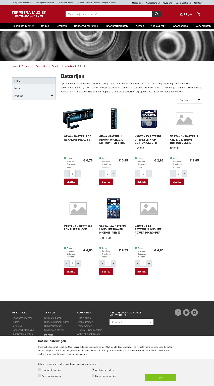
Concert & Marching (86, 26)
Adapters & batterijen (61, 65)
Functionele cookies (51, 369)
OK (160, 377)
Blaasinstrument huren (56, 321)
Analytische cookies (104, 369)
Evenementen (202, 26)
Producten (25, 65)
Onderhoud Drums (54, 330)
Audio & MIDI (158, 26)
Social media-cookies (105, 375)
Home (15, 65)
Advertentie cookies (51, 375)
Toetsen (139, 26)
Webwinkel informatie (88, 334)
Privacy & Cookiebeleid (89, 330)
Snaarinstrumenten (116, 26)
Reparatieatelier (53, 325)
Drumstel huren (53, 317)
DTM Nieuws (84, 317)
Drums (45, 26)
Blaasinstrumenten (23, 26)
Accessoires (180, 26)
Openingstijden (85, 321)
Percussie (62, 26)
